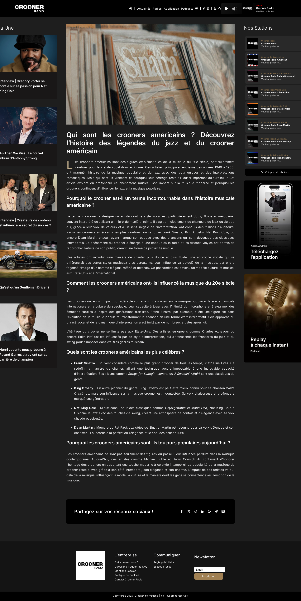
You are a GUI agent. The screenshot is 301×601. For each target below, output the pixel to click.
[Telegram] (216, 511)
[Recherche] (219, 8)
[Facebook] (181, 511)
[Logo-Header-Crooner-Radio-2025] (29, 6)
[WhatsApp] (209, 511)
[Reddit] (195, 511)
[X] (188, 511)
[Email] (223, 511)
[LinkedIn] (202, 511)
